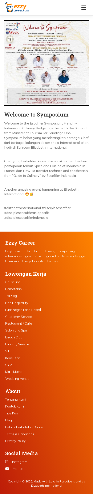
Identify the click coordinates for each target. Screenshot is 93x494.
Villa (8, 351)
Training (11, 296)
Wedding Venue (17, 378)
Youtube (15, 468)
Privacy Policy (15, 441)
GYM (8, 365)
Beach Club (13, 337)
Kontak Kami (14, 406)
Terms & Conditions (19, 434)
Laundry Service (17, 344)
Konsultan (12, 358)
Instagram (16, 462)
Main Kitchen (14, 372)
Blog (8, 420)
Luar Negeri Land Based (23, 310)
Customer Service (18, 316)
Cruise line (13, 282)
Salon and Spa (16, 330)
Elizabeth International (46, 485)
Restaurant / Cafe (18, 323)
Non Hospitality (16, 303)
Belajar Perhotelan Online (24, 427)
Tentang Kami (15, 399)
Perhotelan (13, 289)
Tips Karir (12, 413)
